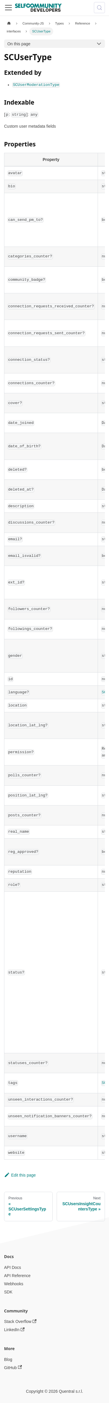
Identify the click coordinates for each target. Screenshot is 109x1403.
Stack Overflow (20, 1321)
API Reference (17, 1275)
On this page (18, 43)
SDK (8, 1292)
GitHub (13, 1367)
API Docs (12, 1267)
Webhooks (13, 1283)
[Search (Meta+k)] (99, 7)
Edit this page (20, 1175)
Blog (8, 1359)
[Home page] (9, 23)
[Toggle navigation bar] (8, 7)
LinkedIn (14, 1329)
